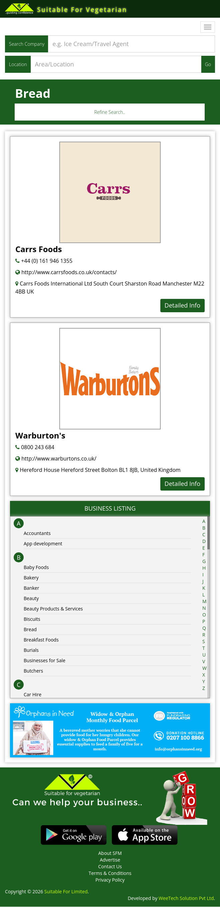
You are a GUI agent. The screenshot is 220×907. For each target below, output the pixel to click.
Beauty (31, 598)
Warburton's (40, 435)
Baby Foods (36, 567)
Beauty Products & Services (53, 609)
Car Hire (32, 695)
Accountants (37, 533)
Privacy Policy (109, 880)
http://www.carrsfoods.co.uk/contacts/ (66, 273)
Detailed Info (182, 306)
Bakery (31, 578)
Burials (31, 650)
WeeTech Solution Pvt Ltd (186, 898)
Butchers (33, 671)
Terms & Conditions (110, 873)
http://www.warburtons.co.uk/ (55, 459)
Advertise (110, 860)
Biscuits (32, 619)
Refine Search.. (109, 112)
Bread (30, 629)
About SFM (110, 853)
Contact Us (110, 867)
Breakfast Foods (41, 640)
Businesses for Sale (44, 661)
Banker (31, 588)
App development (43, 544)
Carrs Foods (38, 249)
